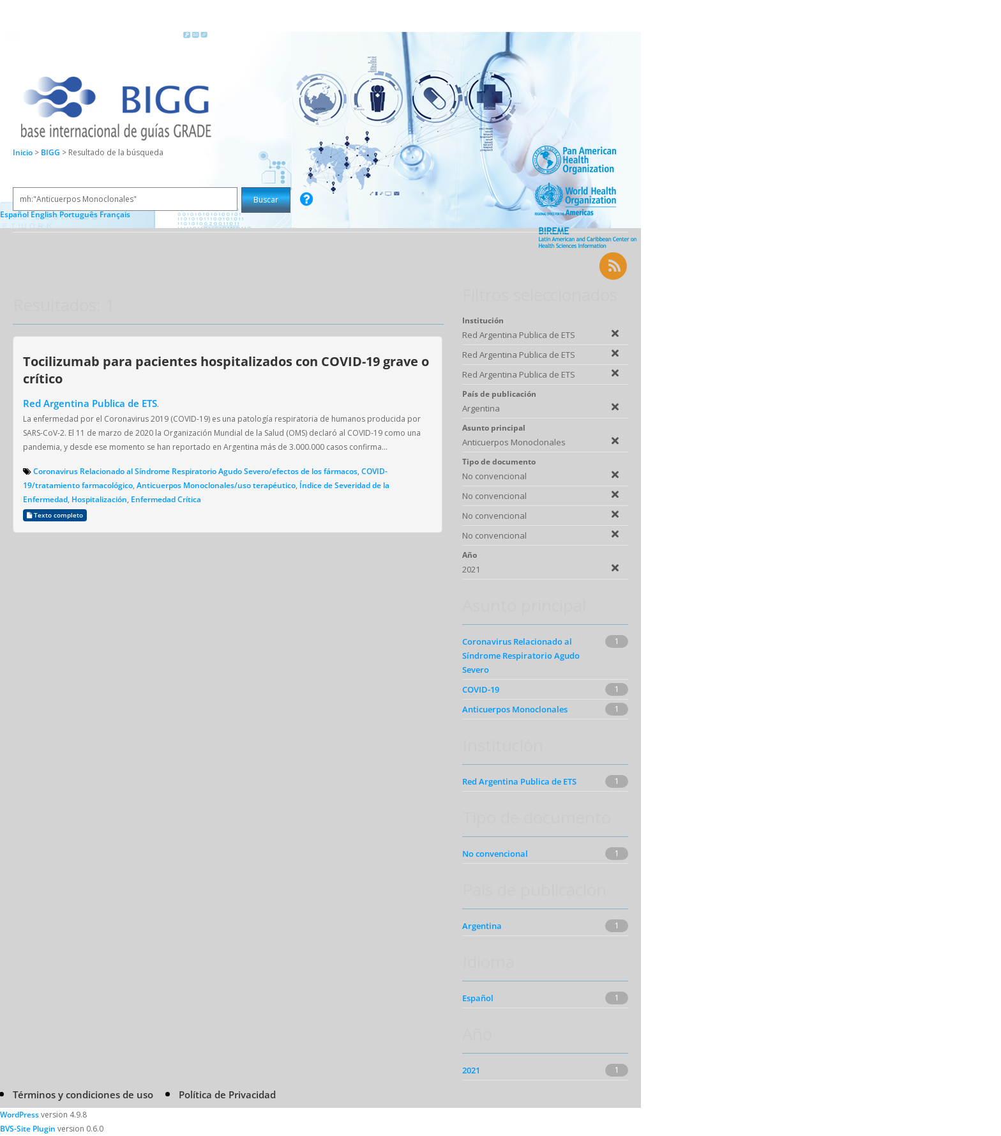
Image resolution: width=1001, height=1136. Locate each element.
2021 (471, 1070)
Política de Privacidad (227, 1094)
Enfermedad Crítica (166, 499)
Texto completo (55, 515)
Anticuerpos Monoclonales (515, 709)
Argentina (482, 926)
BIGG (51, 152)
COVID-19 (480, 689)
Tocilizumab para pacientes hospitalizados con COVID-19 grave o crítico (226, 369)
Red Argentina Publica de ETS (90, 403)
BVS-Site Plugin (28, 1128)
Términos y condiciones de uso (83, 1094)
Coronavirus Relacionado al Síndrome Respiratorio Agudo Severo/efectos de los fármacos (195, 471)
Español (477, 998)
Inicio (23, 152)
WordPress (19, 1114)
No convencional (495, 853)
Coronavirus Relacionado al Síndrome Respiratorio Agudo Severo (521, 655)
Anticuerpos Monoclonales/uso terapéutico (216, 485)
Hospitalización (99, 499)
